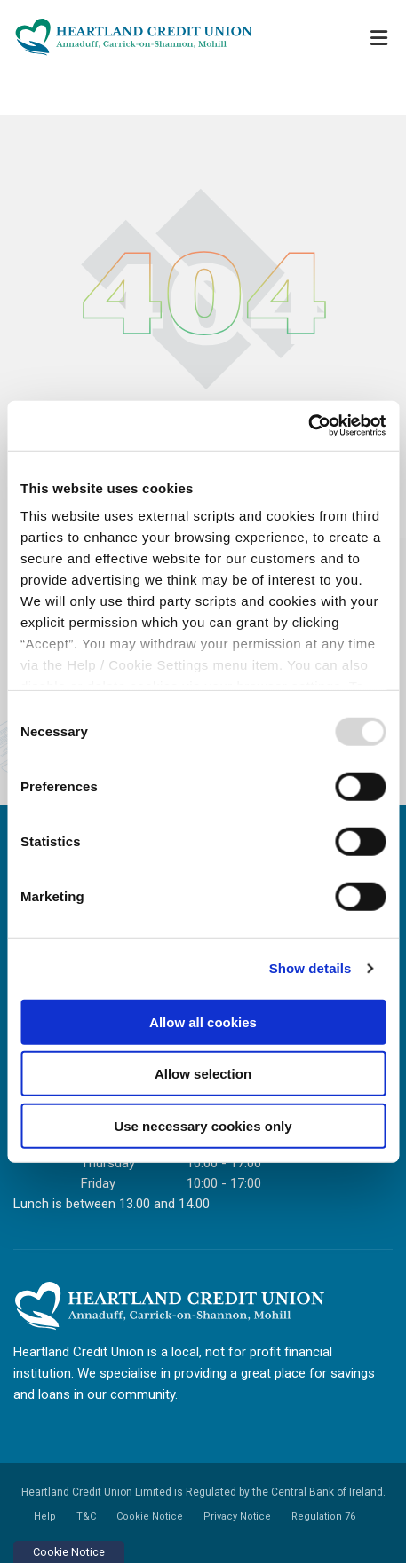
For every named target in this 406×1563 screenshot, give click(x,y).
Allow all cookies (203, 1021)
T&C (86, 1516)
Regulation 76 (323, 1516)
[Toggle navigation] (378, 37)
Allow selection (203, 1073)
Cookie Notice (149, 1516)
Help (45, 1516)
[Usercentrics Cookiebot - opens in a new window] (308, 425)
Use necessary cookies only (202, 1125)
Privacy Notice (237, 1516)
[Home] (124, 37)
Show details (310, 968)
